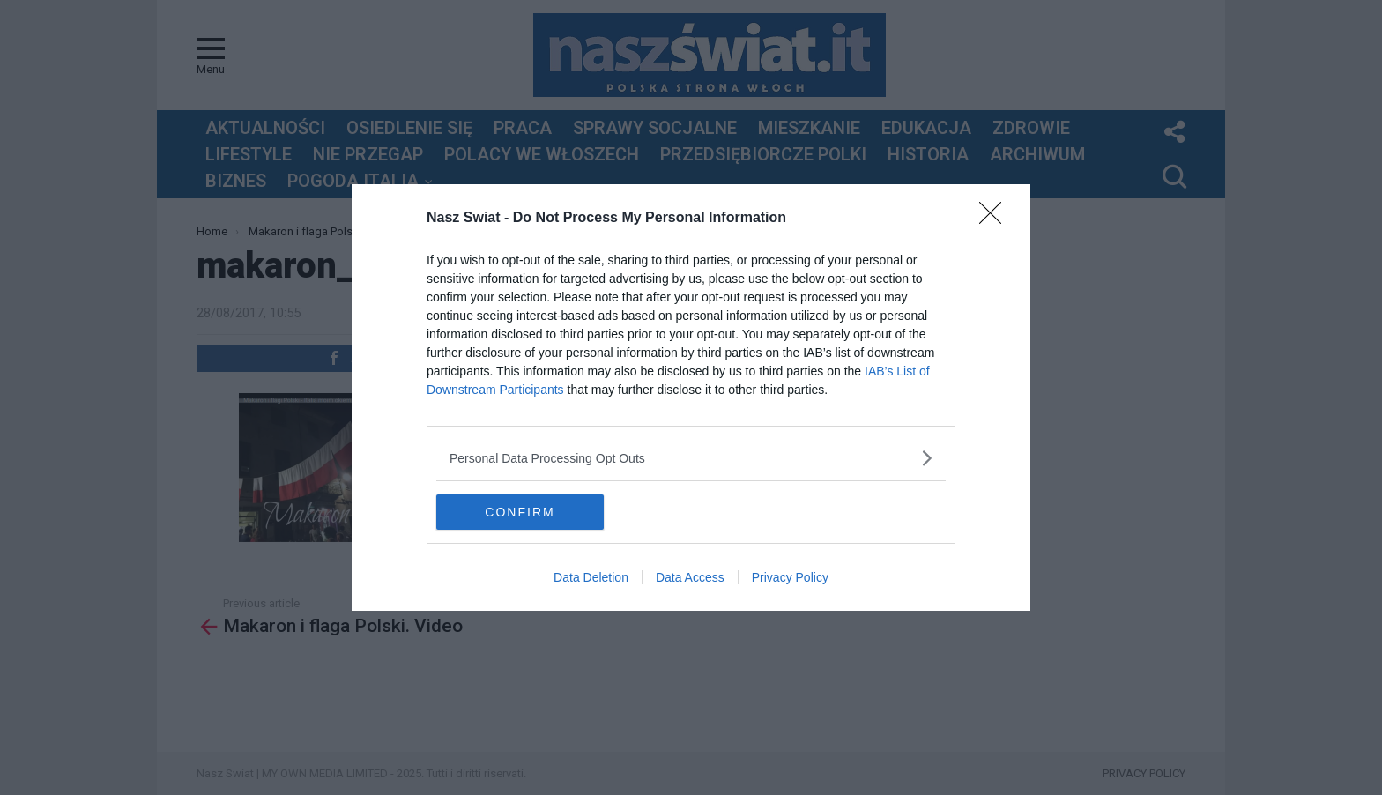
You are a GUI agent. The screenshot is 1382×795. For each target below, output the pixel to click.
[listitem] (691, 458)
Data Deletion (591, 577)
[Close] (996, 218)
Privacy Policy (790, 577)
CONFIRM (519, 511)
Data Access (690, 577)
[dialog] (691, 397)
